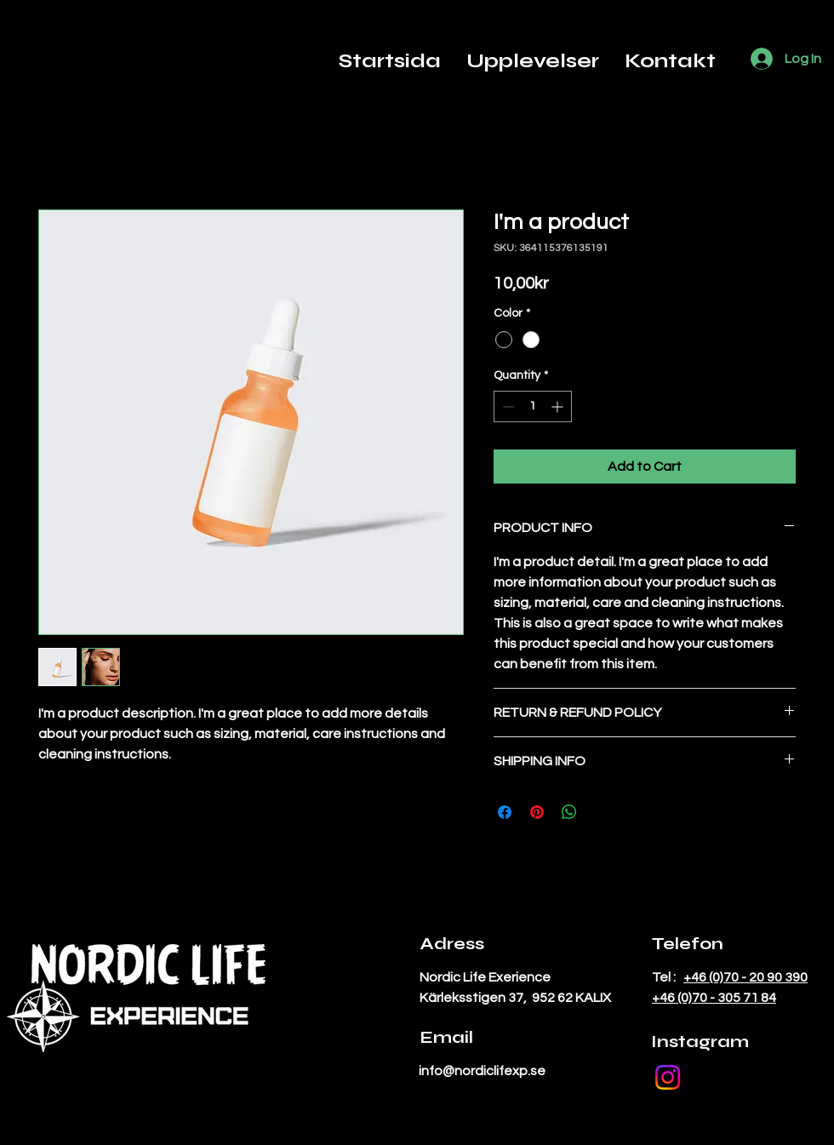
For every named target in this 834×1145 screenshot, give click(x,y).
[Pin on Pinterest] (537, 812)
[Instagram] (667, 1077)
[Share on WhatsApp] (569, 812)
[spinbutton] (532, 406)
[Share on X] (601, 812)
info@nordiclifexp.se (482, 1071)
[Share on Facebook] (504, 812)
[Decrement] (506, 406)
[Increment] (558, 406)
